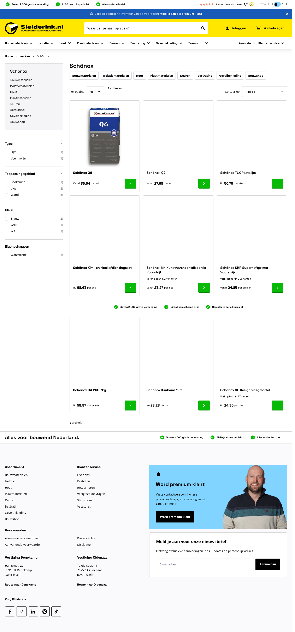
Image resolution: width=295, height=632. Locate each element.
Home (9, 56)
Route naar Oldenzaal (92, 584)
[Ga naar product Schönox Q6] (130, 184)
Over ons (83, 475)
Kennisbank (246, 43)
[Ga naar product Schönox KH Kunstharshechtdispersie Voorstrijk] (204, 288)
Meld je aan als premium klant (181, 14)
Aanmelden (268, 564)
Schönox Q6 (82, 172)
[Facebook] (10, 611)
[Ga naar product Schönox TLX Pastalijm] (277, 184)
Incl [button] (270, 4)
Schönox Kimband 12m (164, 390)
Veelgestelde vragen (91, 494)
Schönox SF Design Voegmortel (245, 390)
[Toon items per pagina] (95, 91)
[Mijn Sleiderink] (235, 28)
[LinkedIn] (33, 611)
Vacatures (84, 506)
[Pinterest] (45, 611)
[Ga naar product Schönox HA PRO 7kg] (130, 405)
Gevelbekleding (167, 43)
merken (24, 56)
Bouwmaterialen (16, 43)
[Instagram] (21, 611)
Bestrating (137, 43)
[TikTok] (56, 611)
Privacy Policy (86, 538)
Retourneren (86, 488)
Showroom (84, 500)
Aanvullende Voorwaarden (23, 545)
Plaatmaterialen (88, 43)
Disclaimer (84, 545)
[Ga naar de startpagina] (34, 28)
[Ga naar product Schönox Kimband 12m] (204, 405)
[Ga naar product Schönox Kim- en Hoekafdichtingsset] (130, 288)
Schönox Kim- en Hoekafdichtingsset (102, 267)
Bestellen (83, 481)
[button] (34, 145)
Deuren (115, 43)
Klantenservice (268, 43)
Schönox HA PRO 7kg (89, 390)
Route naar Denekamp (20, 584)
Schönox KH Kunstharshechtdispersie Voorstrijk (176, 269)
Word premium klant (175, 517)
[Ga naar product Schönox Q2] (204, 184)
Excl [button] (284, 4)
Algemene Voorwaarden (21, 538)
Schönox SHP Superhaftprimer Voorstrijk (244, 269)
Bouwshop (195, 43)
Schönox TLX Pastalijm (238, 172)
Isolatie (44, 43)
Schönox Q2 (156, 172)
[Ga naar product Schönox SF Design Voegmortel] (277, 405)
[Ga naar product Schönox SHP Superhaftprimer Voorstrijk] (277, 288)
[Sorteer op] (264, 91)
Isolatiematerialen (22, 86)
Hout (62, 43)
